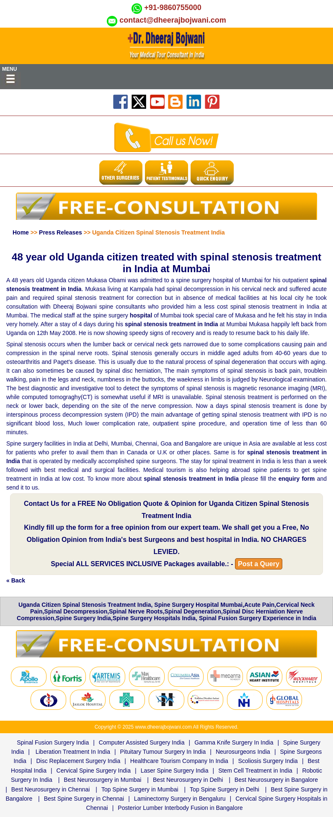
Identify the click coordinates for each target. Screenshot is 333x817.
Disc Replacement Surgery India (78, 761)
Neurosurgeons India (243, 751)
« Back (15, 580)
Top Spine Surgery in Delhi (224, 789)
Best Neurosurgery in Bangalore (276, 779)
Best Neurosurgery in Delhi (188, 779)
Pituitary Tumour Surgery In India (163, 751)
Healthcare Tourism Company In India (179, 761)
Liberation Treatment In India (73, 751)
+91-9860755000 (172, 7)
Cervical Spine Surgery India (94, 770)
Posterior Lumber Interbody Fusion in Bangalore (180, 807)
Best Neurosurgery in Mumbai (102, 779)
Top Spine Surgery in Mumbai (139, 789)
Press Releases (60, 232)
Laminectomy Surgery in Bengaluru (180, 798)
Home (21, 232)
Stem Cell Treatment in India (255, 770)
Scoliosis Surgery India (267, 761)
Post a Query (258, 563)
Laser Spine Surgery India (175, 770)
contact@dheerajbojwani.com (172, 20)
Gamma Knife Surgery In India (233, 742)
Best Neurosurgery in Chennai (50, 789)
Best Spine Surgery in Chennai (84, 798)
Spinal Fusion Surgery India (53, 742)
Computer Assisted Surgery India (142, 742)
